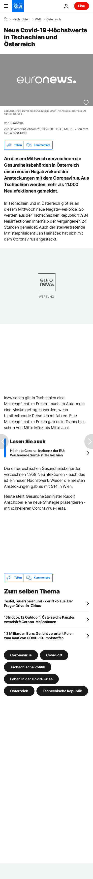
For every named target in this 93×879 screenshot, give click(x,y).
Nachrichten (21, 19)
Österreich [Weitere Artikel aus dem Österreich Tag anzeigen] (19, 690)
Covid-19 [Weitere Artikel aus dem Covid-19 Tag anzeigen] (54, 655)
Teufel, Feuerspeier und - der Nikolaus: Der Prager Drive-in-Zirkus (38, 603)
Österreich (53, 19)
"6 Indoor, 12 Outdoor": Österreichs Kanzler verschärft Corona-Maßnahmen (39, 619)
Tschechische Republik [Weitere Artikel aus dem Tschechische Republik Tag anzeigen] (62, 690)
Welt (38, 19)
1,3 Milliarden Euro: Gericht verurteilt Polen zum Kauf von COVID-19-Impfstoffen (38, 635)
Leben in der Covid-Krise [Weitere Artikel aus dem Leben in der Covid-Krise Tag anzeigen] (31, 679)
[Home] (5, 19)
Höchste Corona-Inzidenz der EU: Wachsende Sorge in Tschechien (37, 452)
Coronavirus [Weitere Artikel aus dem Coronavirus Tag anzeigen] (21, 655)
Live (81, 6)
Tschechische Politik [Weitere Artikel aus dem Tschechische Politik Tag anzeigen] (27, 667)
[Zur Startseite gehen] (18, 6)
